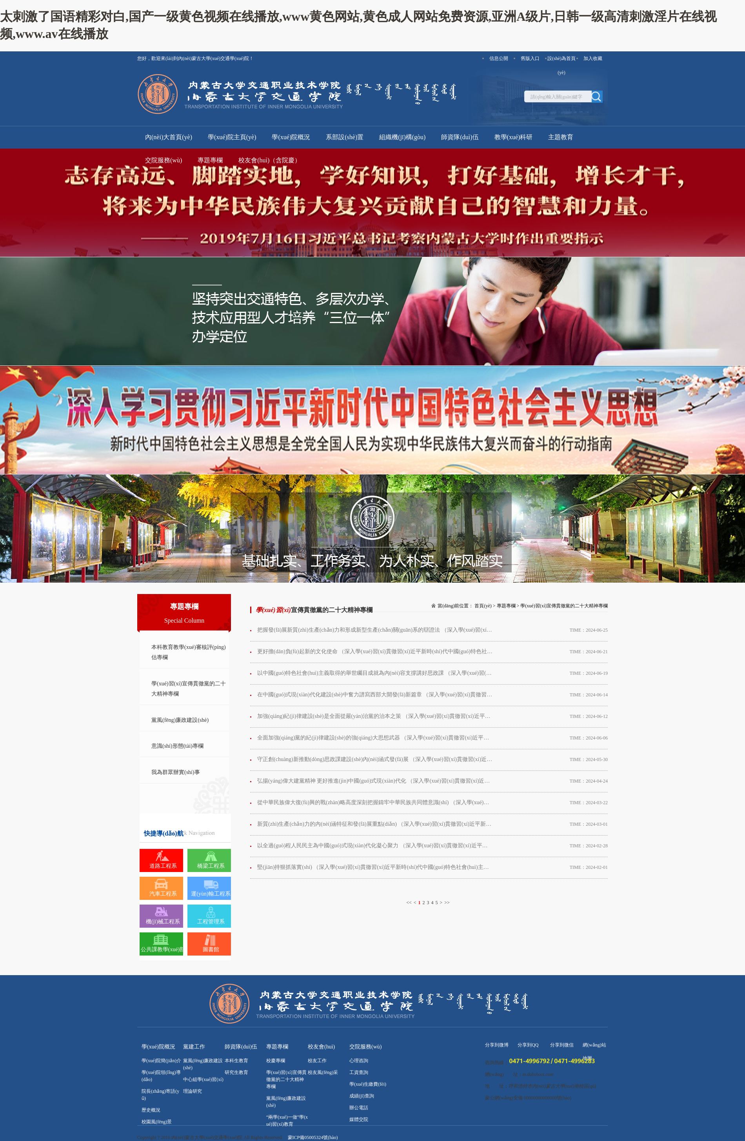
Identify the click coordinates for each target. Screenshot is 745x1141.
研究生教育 (236, 1072)
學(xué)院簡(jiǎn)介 (161, 1060)
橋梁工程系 (211, 866)
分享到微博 (497, 1045)
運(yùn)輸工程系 (210, 894)
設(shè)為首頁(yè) (561, 60)
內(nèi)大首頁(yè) (168, 137)
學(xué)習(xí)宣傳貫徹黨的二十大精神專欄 (188, 689)
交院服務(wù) (163, 160)
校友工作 (317, 1060)
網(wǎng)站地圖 (594, 1047)
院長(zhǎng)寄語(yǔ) (160, 1094)
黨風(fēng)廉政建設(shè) (180, 720)
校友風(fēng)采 (323, 1072)
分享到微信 (562, 1045)
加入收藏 (592, 58)
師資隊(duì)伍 (459, 137)
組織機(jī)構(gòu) (402, 137)
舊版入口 (530, 58)
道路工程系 (163, 866)
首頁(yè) (482, 606)
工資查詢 (358, 1072)
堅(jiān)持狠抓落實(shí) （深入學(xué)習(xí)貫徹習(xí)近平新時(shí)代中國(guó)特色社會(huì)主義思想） (374, 867)
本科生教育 (236, 1060)
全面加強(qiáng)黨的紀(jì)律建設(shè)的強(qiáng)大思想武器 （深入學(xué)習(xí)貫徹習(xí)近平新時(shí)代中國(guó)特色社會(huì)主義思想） (374, 738)
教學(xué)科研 (513, 137)
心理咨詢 (358, 1060)
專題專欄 (210, 160)
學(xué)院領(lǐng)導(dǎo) (161, 1076)
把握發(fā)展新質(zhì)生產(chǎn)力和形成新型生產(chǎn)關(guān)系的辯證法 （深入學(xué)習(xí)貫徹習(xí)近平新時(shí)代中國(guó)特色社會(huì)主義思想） (374, 633)
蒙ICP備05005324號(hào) (313, 1137)
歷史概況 (151, 1110)
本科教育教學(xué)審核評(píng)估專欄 (188, 652)
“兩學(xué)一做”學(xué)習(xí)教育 (287, 1120)
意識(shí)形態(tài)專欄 (177, 746)
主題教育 (560, 137)
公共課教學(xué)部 (163, 949)
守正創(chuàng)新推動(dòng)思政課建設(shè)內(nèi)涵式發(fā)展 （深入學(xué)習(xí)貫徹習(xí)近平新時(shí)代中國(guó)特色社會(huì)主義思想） (374, 759)
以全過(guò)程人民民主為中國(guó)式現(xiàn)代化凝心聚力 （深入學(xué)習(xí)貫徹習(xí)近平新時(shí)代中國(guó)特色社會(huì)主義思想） (374, 845)
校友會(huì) (321, 1047)
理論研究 (192, 1091)
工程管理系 (211, 922)
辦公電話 (358, 1107)
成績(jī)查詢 (361, 1096)
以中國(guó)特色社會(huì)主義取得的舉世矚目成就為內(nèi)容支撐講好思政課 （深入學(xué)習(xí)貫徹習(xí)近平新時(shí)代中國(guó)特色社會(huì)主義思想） (374, 673)
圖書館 (211, 949)
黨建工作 (194, 1047)
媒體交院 (358, 1119)
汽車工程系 (163, 894)
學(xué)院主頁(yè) (232, 137)
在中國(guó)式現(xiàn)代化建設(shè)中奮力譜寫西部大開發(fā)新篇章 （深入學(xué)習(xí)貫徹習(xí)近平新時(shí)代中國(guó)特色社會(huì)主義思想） (374, 695)
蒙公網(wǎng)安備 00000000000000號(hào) (528, 1098)
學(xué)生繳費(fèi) (367, 1084)
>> (447, 902)
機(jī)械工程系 (163, 922)
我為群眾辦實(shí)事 (175, 772)
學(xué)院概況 (291, 137)
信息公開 (498, 58)
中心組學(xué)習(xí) (203, 1079)
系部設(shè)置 (344, 137)
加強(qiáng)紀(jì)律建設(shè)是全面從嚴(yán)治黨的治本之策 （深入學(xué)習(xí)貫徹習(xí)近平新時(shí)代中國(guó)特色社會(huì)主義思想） (374, 716)
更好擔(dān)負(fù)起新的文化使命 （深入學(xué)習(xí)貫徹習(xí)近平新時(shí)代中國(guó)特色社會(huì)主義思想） (374, 651)
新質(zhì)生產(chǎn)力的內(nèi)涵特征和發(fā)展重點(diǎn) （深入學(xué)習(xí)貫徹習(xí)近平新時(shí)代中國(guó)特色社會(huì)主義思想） (374, 824)
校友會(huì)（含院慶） (269, 160)
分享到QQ (528, 1045)
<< (409, 902)
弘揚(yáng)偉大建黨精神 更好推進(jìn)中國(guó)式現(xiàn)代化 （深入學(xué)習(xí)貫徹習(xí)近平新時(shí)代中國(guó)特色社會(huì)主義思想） (374, 781)
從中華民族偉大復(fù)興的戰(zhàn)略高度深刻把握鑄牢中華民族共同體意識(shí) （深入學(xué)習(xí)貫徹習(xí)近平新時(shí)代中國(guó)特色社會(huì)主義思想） (374, 802)
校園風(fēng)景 (157, 1122)
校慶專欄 (275, 1060)
